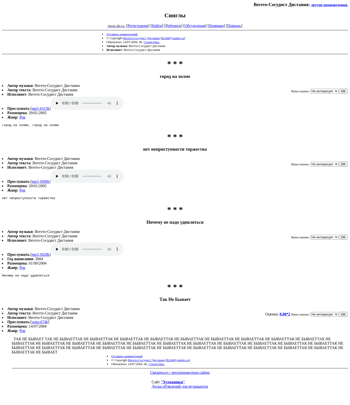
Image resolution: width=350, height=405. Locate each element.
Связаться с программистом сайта (180, 375)
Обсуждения (195, 26)
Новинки (216, 26)
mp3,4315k (40, 108)
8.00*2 (285, 316)
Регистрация (138, 26)
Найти (157, 26)
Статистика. (152, 42)
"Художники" (173, 384)
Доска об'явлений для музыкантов (180, 389)
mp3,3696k (40, 182)
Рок (22, 117)
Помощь (234, 26)
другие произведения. (329, 5)
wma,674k (40, 324)
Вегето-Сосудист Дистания (141, 38)
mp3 (87, 103)
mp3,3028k (40, 256)
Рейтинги (173, 26)
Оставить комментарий (122, 34)
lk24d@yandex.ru (173, 38)
